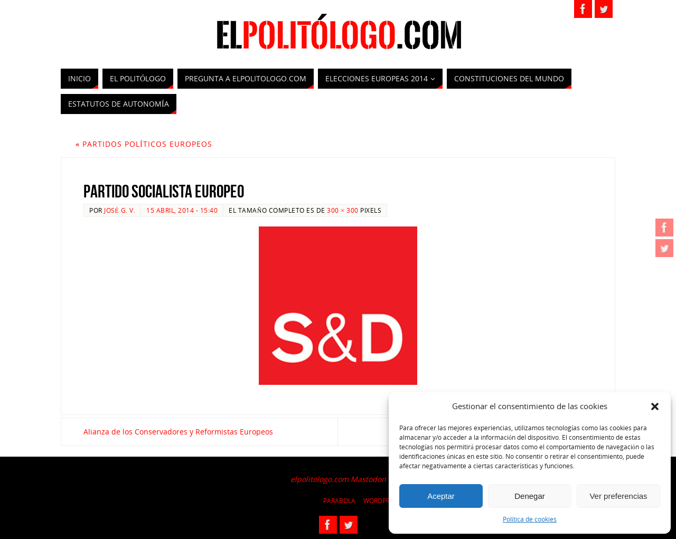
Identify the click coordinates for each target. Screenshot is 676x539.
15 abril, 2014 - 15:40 (182, 210)
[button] (655, 406)
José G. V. (119, 210)
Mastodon (368, 479)
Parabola (339, 500)
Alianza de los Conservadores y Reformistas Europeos (178, 432)
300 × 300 (342, 210)
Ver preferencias (618, 495)
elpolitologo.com (319, 479)
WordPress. (382, 500)
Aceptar (441, 495)
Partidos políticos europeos (144, 144)
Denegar (529, 495)
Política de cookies (530, 519)
